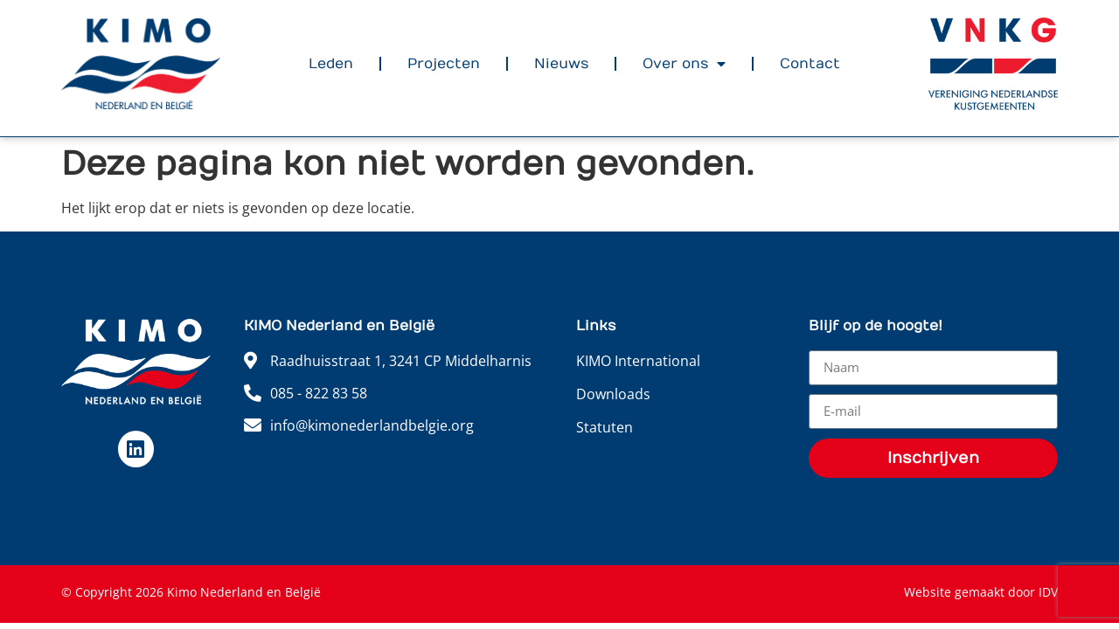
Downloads (613, 394)
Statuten (604, 427)
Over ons (684, 63)
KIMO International (638, 360)
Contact (810, 64)
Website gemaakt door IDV (981, 592)
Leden (331, 64)
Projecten (443, 64)
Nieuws (561, 64)
